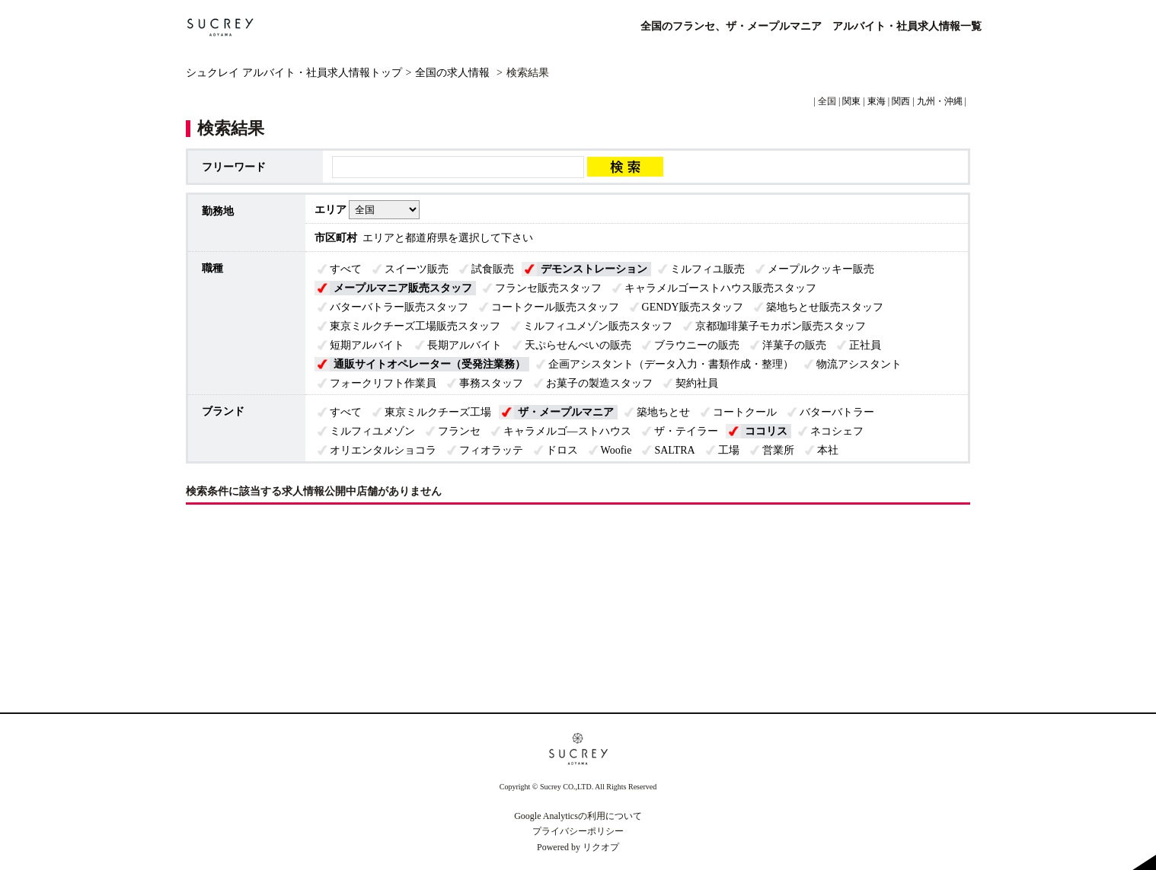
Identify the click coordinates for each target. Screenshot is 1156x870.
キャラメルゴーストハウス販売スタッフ (720, 288)
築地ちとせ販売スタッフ (824, 307)
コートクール (745, 412)
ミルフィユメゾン (372, 431)
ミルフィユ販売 (707, 269)
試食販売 (492, 269)
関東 (851, 101)
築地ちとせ (663, 412)
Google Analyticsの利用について (578, 816)
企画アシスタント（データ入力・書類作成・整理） (671, 364)
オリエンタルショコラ (383, 450)
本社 (827, 450)
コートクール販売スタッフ (555, 307)
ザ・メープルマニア (566, 412)
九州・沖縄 (940, 101)
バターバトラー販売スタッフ (399, 307)
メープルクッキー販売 (821, 269)
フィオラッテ (491, 450)
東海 (876, 101)
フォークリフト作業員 (383, 383)
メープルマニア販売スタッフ (403, 288)
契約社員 (696, 383)
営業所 (778, 450)
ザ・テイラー (686, 431)
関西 (901, 101)
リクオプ (601, 847)
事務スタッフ (491, 383)
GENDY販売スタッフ (692, 307)
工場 (728, 450)
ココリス (766, 431)
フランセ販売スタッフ (548, 288)
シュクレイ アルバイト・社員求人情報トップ (294, 72)
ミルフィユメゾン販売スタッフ (597, 326)
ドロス (562, 450)
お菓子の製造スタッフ (599, 383)
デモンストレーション (594, 269)
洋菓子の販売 (794, 345)
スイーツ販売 (417, 269)
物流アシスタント (859, 364)
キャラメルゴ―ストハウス (567, 431)
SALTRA (674, 450)
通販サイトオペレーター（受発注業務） (429, 364)
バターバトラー (837, 412)
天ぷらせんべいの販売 (578, 345)
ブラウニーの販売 (696, 345)
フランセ (459, 431)
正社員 (865, 345)
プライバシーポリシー (578, 831)
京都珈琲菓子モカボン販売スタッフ (780, 326)
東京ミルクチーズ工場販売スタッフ (415, 326)
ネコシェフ (837, 431)
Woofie (616, 450)
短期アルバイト (367, 345)
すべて (346, 269)
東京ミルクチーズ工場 (438, 412)
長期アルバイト (464, 345)
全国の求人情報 (454, 72)
